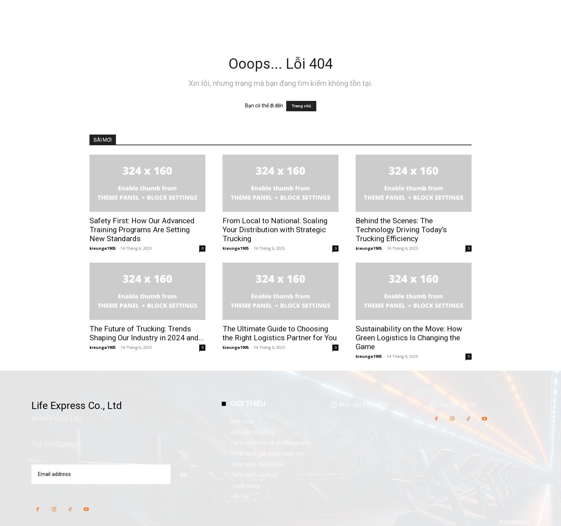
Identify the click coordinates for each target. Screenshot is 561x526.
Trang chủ (301, 106)
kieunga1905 (102, 248)
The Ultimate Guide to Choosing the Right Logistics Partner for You (280, 333)
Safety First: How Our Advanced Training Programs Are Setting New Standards (142, 229)
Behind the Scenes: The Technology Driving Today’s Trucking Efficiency (401, 229)
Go (184, 474)
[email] (100, 474)
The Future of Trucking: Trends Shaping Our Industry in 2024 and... (146, 333)
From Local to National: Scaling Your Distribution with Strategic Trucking (275, 229)
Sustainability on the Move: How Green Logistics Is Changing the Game (409, 338)
